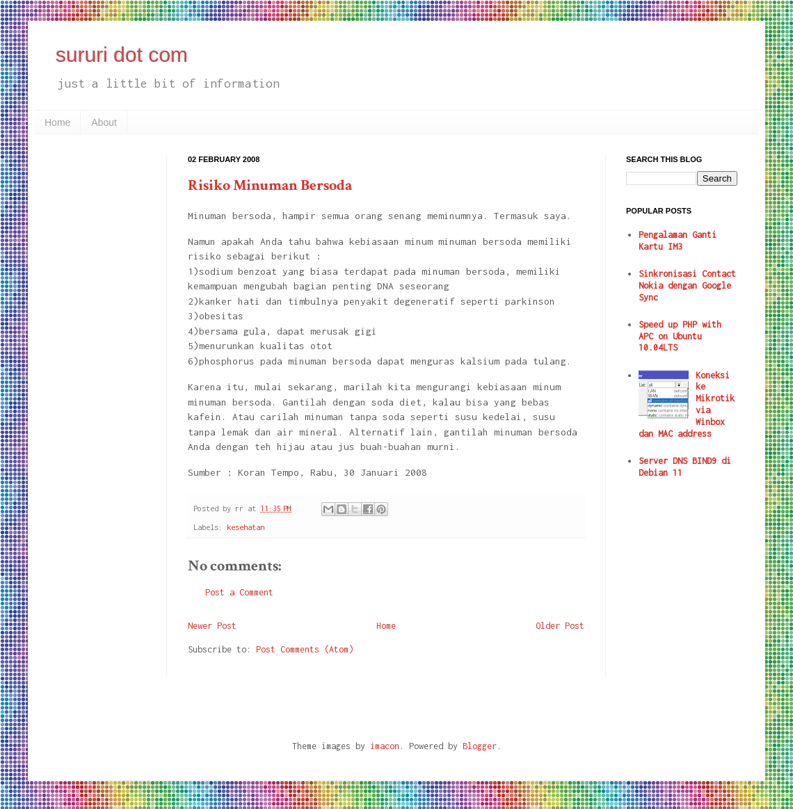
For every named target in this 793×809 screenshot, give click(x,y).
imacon (384, 746)
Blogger (480, 746)
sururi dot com (122, 54)
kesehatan (245, 526)
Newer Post (212, 625)
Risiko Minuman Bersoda (270, 185)
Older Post (560, 625)
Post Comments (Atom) (304, 649)
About (104, 122)
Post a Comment (239, 592)
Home (57, 122)
